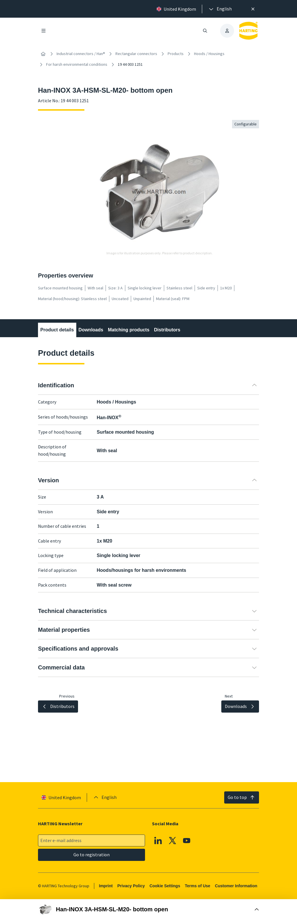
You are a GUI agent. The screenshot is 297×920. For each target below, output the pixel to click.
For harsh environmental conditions (76, 64)
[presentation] (219, 9)
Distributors (167, 329)
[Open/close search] (205, 30)
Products (176, 53)
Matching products (128, 329)
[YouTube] (187, 841)
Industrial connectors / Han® (81, 53)
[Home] (43, 54)
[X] (172, 841)
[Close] (253, 9)
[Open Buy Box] (148, 909)
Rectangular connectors (136, 53)
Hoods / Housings (209, 53)
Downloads (91, 329)
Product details (57, 329)
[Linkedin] (158, 841)
